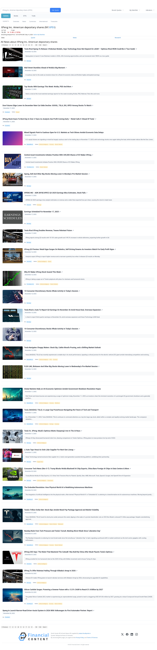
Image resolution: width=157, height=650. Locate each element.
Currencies (32, 21)
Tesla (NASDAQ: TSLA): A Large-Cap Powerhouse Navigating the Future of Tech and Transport (61, 411)
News (24, 21)
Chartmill (29, 79)
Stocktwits (7, 112)
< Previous (5, 45)
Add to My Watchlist (39, 34)
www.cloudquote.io (85, 635)
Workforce (57, 403)
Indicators (149, 10)
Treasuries (54, 21)
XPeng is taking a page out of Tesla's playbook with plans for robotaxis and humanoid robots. (55, 280)
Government (50, 481)
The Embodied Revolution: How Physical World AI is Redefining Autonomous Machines (58, 488)
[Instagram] (136, 638)
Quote (33, 38)
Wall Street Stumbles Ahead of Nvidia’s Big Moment (45, 68)
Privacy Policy (80, 639)
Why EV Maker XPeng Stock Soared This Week (43, 273)
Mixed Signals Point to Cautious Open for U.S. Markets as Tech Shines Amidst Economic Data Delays (64, 133)
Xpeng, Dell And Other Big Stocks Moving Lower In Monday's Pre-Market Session (57, 174)
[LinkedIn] (132, 638)
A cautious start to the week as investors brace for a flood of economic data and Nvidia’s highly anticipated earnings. (63, 75)
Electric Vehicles (58, 144)
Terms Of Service (92, 639)
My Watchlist (133, 10)
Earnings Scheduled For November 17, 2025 (42, 212)
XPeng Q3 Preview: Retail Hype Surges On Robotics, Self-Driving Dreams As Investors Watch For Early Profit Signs (70, 250)
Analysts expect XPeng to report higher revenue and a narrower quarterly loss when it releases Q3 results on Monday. (63, 257)
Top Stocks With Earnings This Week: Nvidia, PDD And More (48, 87)
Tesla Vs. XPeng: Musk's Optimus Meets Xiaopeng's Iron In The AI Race (53, 432)
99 (36, 45)
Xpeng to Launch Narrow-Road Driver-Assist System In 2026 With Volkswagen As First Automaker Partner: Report (48, 612)
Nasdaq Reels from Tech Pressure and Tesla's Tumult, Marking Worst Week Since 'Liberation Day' (62, 532)
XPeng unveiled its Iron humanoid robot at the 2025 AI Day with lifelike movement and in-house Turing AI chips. (61, 560)
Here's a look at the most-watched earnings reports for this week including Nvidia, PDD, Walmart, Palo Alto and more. (63, 94)
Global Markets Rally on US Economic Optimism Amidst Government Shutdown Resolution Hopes (62, 390)
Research (118, 38)
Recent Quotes (116, 10)
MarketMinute (30, 144)
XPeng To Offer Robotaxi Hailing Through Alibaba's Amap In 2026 (50, 572)
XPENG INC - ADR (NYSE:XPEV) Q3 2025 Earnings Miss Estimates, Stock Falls (55, 193)
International (43, 21)
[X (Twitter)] (122, 638)
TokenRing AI (30, 500)
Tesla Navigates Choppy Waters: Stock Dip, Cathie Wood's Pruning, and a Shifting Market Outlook (62, 348)
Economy (52, 144)
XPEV (52, 27)
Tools (33, 16)
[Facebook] (127, 638)
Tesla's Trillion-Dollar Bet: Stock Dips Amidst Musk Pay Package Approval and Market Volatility (61, 511)
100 (40, 45)
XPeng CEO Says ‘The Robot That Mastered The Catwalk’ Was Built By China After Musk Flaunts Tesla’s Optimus (69, 553)
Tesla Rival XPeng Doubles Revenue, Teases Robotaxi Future (49, 231)
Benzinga (29, 61)
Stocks (16, 16)
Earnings (39, 205)
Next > (45, 45)
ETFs (24, 16)
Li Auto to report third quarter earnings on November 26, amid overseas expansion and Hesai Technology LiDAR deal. (63, 318)
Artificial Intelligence (43, 144)
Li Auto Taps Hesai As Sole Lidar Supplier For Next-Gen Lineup (49, 451)
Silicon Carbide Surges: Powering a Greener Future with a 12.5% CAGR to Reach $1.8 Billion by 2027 (63, 591)
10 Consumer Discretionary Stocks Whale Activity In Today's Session (52, 292)
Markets (6, 16)
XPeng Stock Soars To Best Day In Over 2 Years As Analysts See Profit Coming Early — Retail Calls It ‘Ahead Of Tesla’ (49, 119)
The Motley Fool (30, 167)
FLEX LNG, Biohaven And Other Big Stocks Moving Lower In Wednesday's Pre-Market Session (61, 367)
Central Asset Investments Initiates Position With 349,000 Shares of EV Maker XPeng (58, 155)
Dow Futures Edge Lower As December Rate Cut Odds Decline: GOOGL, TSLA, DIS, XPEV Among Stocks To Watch (48, 106)
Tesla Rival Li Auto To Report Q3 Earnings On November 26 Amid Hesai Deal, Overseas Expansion (63, 311)
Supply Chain (40, 462)
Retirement (60, 525)
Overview (16, 21)
